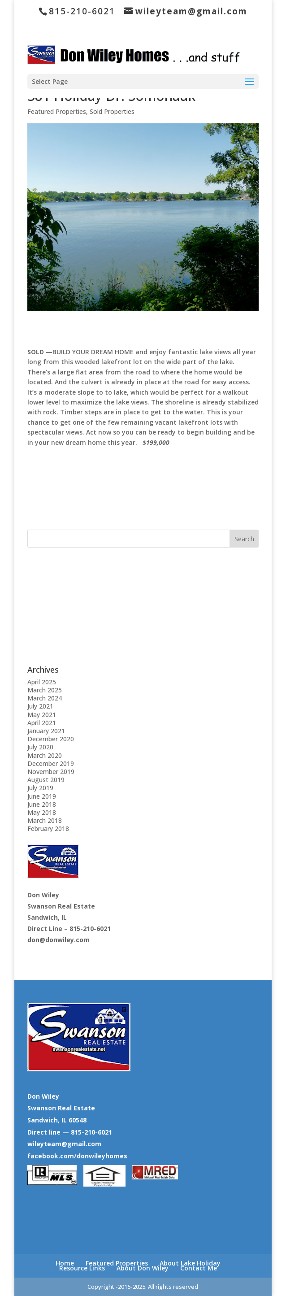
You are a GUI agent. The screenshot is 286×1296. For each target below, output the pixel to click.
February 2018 (48, 828)
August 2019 (46, 779)
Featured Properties (56, 111)
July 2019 (40, 787)
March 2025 (44, 690)
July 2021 (40, 706)
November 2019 (50, 771)
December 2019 (50, 763)
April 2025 (41, 682)
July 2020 (40, 747)
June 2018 (41, 804)
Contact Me (198, 1268)
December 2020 (50, 739)
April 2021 (41, 722)
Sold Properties (112, 111)
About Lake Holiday (190, 1263)
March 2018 (44, 820)
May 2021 (41, 714)
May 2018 (41, 812)
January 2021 (46, 730)
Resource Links (82, 1268)
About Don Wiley (143, 1268)
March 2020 (44, 755)
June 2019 (41, 796)
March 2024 (44, 698)
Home (65, 1263)
